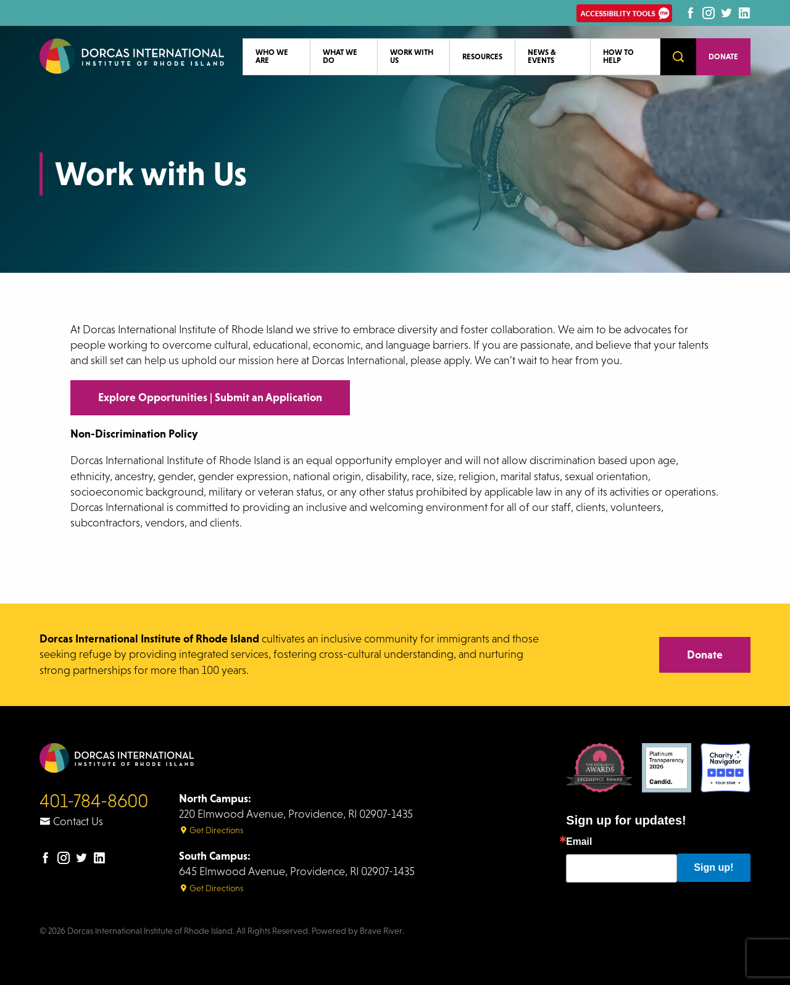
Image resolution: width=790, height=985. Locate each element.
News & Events (542, 56)
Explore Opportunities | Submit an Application (210, 397)
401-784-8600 (94, 801)
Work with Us (411, 56)
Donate (723, 56)
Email (579, 842)
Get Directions (211, 830)
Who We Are (272, 56)
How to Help (618, 56)
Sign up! (713, 867)
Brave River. (382, 931)
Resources (482, 56)
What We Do (340, 56)
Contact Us (71, 821)
